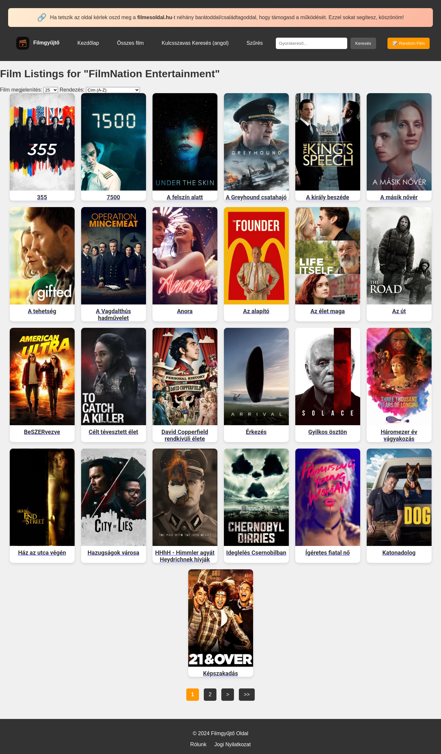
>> (247, 694)
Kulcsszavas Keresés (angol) (195, 43)
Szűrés (255, 43)
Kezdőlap (88, 43)
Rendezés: (72, 90)
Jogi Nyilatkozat (232, 744)
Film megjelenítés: (21, 90)
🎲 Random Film (408, 43)
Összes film (130, 43)
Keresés (363, 43)
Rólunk (198, 744)
